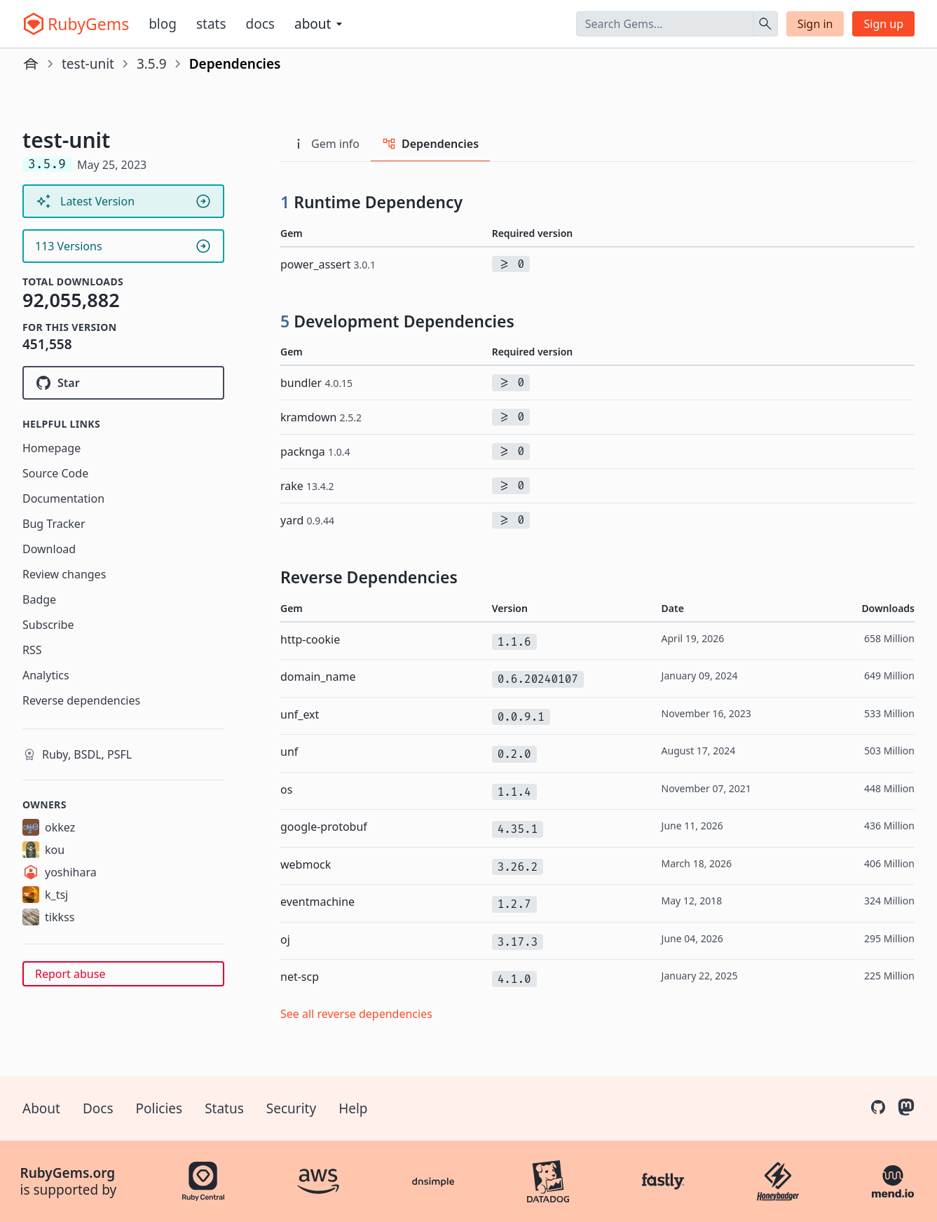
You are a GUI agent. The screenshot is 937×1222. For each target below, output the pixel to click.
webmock (305, 864)
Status (224, 1108)
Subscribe (48, 624)
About (41, 1108)
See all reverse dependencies (356, 1013)
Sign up (883, 24)
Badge (39, 599)
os (286, 789)
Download (49, 549)
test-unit (88, 64)
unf (289, 751)
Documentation (63, 498)
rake (307, 486)
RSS (32, 650)
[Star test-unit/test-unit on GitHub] (123, 382)
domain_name (317, 676)
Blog (163, 24)
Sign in (815, 24)
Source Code (55, 473)
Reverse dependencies (81, 700)
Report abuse (70, 974)
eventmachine (317, 901)
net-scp (299, 976)
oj (285, 939)
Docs (260, 24)
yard (307, 520)
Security (291, 1108)
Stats (211, 24)
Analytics (45, 675)
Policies (159, 1108)
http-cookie (310, 639)
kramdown (321, 417)
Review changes (64, 574)
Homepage (51, 448)
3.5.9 (152, 64)
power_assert (328, 264)
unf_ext (299, 714)
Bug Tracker (54, 523)
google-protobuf (323, 826)
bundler (316, 383)
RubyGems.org (68, 1173)
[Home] (31, 64)
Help (352, 1108)
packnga (315, 451)
